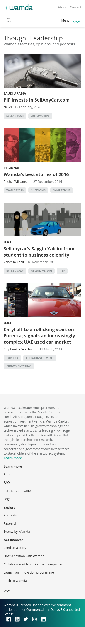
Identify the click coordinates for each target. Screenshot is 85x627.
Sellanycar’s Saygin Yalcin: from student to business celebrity (39, 251)
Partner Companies (18, 490)
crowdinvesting (18, 366)
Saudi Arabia (15, 93)
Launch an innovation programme (29, 572)
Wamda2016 (15, 190)
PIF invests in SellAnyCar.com (37, 100)
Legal (7, 499)
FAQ (7, 482)
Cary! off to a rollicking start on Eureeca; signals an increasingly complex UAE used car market (39, 335)
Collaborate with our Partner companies (33, 564)
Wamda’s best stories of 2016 (36, 174)
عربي (77, 20)
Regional (12, 168)
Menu (65, 20)
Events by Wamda (17, 531)
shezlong (38, 190)
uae (62, 271)
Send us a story (15, 548)
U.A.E (8, 242)
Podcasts (10, 515)
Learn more (13, 458)
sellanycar (15, 116)
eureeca (12, 358)
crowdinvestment (39, 358)
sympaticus (61, 190)
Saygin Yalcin (41, 271)
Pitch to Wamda (15, 580)
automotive (40, 116)
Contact (75, 7)
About (62, 7)
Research (10, 523)
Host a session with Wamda (24, 556)
